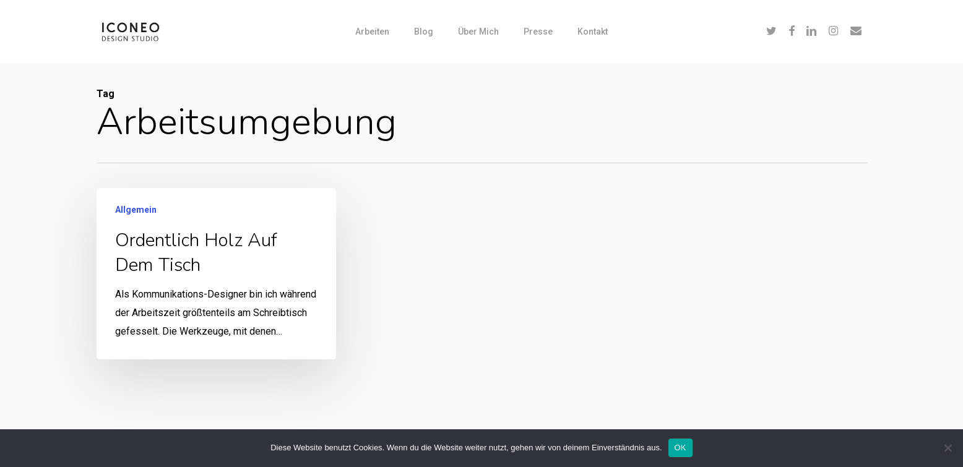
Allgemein (136, 210)
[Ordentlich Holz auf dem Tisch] (215, 274)
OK (680, 447)
